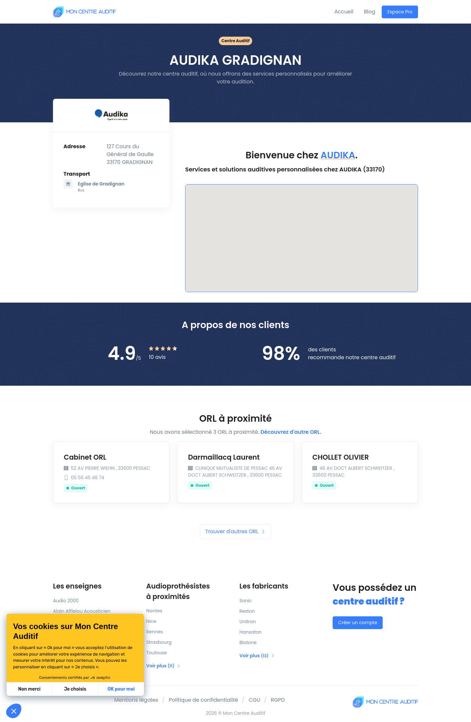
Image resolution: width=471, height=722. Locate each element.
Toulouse (156, 652)
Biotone (248, 642)
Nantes (154, 611)
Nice (151, 621)
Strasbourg (158, 642)
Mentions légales (136, 700)
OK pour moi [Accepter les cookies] (121, 689)
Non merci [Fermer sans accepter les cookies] (29, 689)
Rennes (154, 631)
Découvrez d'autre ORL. (291, 432)
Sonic (245, 600)
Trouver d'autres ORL (235, 531)
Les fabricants (263, 586)
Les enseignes (77, 586)
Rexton (247, 611)
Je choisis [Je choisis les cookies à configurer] (75, 689)
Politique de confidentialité (203, 700)
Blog (369, 11)
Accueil (343, 11)
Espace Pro (399, 12)
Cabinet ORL (85, 457)
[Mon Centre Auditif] (84, 11)
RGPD (278, 700)
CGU (254, 700)
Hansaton (250, 632)
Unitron (247, 621)
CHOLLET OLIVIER (340, 457)
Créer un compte (357, 622)
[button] (14, 711)
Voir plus (163, 665)
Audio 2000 (65, 600)
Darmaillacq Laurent (224, 457)
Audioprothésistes (189, 591)
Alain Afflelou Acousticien (82, 611)
